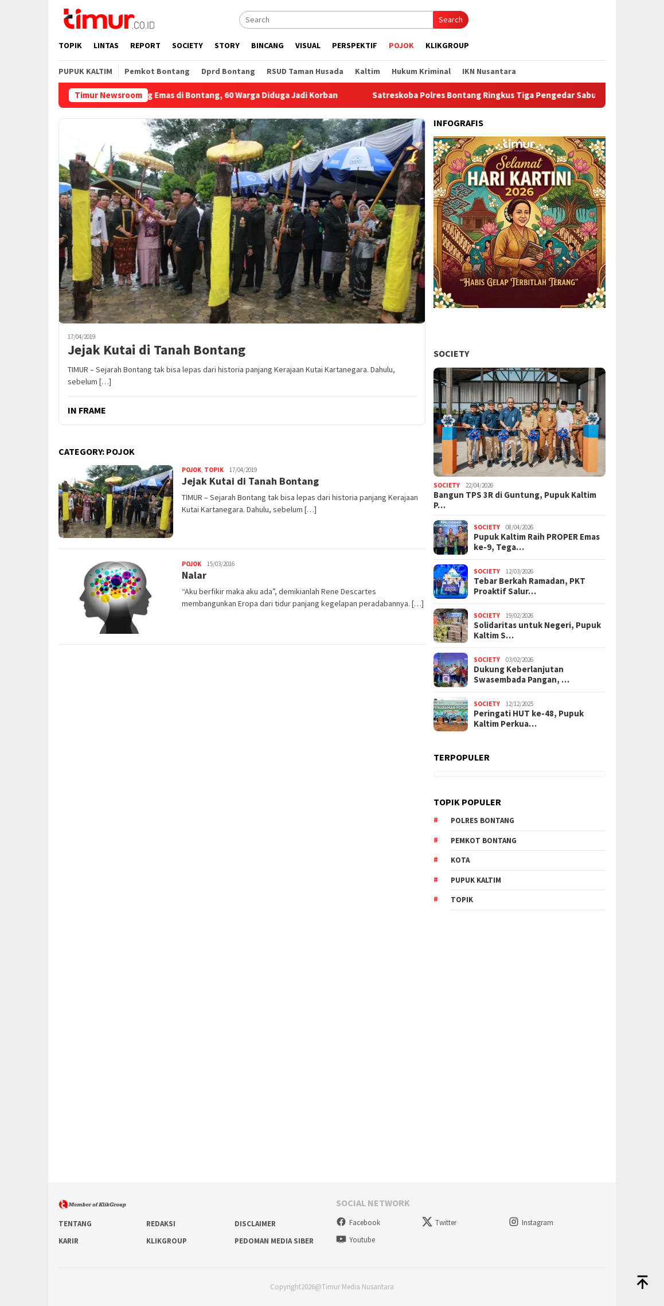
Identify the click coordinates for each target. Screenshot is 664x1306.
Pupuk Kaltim (476, 880)
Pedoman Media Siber (274, 1241)
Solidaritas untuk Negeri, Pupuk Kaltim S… (537, 630)
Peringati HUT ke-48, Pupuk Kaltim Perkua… (529, 718)
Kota (460, 860)
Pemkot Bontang (484, 840)
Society (451, 353)
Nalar (194, 575)
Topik (214, 470)
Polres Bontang (482, 820)
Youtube (355, 1240)
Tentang (75, 1224)
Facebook (358, 1222)
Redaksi (160, 1224)
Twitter (439, 1222)
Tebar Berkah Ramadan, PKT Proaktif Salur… (529, 586)
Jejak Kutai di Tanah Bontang (156, 350)
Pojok (191, 470)
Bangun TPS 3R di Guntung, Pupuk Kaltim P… (514, 500)
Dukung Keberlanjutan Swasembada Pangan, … (521, 674)
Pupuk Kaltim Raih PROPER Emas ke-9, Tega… (537, 542)
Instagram (531, 1222)
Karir (68, 1241)
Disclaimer (255, 1224)
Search (451, 19)
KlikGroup (166, 1241)
